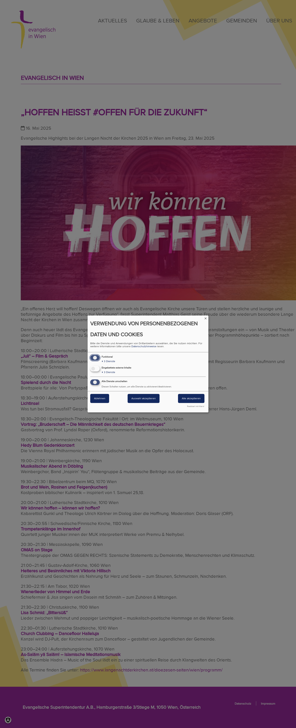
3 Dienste (108, 361)
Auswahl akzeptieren (143, 398)
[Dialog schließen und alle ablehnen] (205, 318)
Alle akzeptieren (191, 398)
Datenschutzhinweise (143, 346)
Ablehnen (99, 398)
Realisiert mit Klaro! (195, 406)
